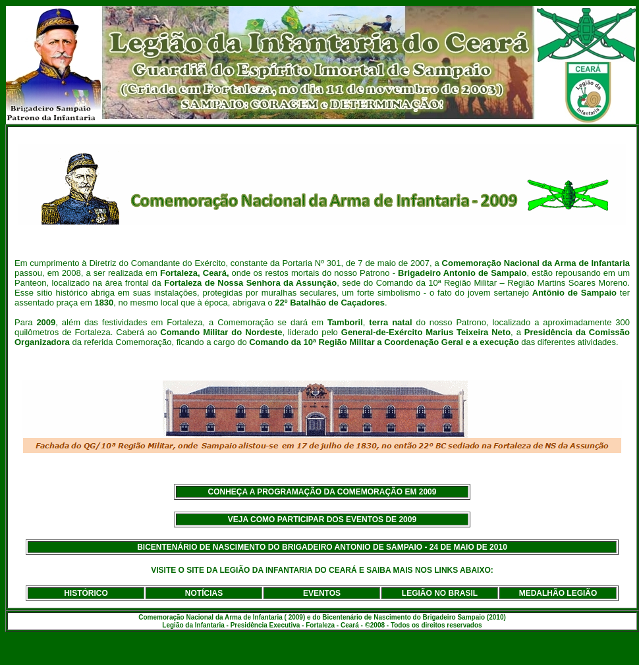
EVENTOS (322, 593)
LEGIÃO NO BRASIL (440, 593)
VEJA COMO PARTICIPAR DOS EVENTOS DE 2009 (322, 519)
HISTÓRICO (86, 593)
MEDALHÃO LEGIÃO (558, 593)
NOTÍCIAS (204, 593)
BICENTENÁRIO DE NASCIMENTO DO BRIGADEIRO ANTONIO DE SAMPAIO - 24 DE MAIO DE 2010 (322, 547)
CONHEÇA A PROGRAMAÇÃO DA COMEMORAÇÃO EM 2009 (322, 491)
